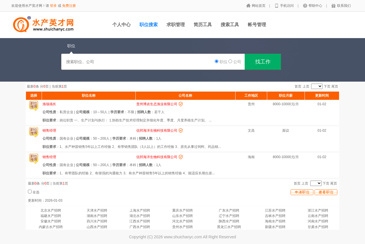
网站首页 (259, 6)
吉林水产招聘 (275, 216)
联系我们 (344, 6)
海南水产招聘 (275, 221)
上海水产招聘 (139, 210)
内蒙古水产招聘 (51, 227)
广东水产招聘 (229, 210)
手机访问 (287, 6)
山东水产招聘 (182, 216)
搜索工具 (230, 24)
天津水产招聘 (97, 210)
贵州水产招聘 (182, 227)
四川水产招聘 (97, 221)
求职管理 (176, 24)
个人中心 (121, 24)
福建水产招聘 (50, 216)
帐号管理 (257, 24)
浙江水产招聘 (318, 210)
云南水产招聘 (318, 216)
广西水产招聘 (139, 227)
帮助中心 (316, 6)
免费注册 (69, 6)
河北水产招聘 (182, 221)
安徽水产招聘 (50, 221)
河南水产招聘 (318, 221)
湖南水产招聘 (97, 216)
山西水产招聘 (97, 227)
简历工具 (203, 24)
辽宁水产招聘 (229, 216)
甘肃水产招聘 (318, 227)
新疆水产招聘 (275, 227)
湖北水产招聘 (139, 216)
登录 (53, 6)
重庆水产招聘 (182, 210)
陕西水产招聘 (229, 221)
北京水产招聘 (50, 210)
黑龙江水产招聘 (229, 227)
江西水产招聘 (139, 221)
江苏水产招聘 (275, 210)
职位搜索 (148, 24)
